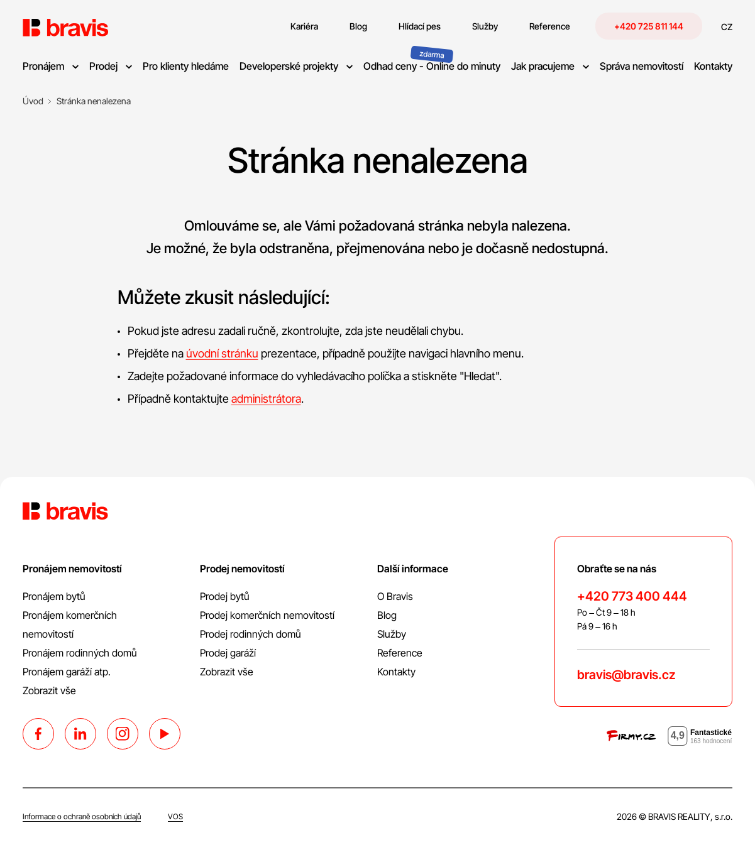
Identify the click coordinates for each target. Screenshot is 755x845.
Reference (399, 652)
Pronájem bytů (54, 596)
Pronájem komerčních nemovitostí (70, 624)
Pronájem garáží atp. (67, 671)
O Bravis (395, 596)
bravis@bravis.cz (626, 674)
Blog (387, 615)
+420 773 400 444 (632, 596)
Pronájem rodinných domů (80, 652)
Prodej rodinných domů (250, 634)
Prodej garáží (228, 652)
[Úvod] (33, 101)
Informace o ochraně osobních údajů (82, 816)
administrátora (266, 398)
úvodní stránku (222, 353)
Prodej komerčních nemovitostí (267, 615)
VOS (175, 816)
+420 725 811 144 (648, 26)
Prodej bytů (225, 596)
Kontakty (396, 671)
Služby (391, 634)
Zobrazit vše (49, 690)
